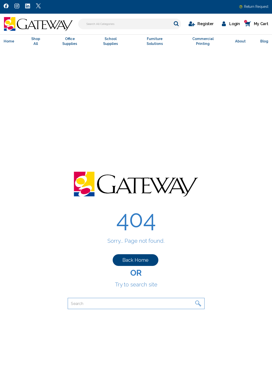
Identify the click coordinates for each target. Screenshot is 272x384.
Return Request (256, 7)
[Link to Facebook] (6, 6)
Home (9, 41)
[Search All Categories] (129, 24)
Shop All (35, 41)
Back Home (135, 260)
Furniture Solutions (155, 41)
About (240, 41)
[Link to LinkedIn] (27, 6)
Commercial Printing (203, 41)
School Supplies (110, 41)
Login (234, 23)
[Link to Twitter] (38, 6)
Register (205, 23)
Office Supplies (69, 41)
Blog (264, 41)
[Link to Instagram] (16, 6)
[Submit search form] (176, 24)
